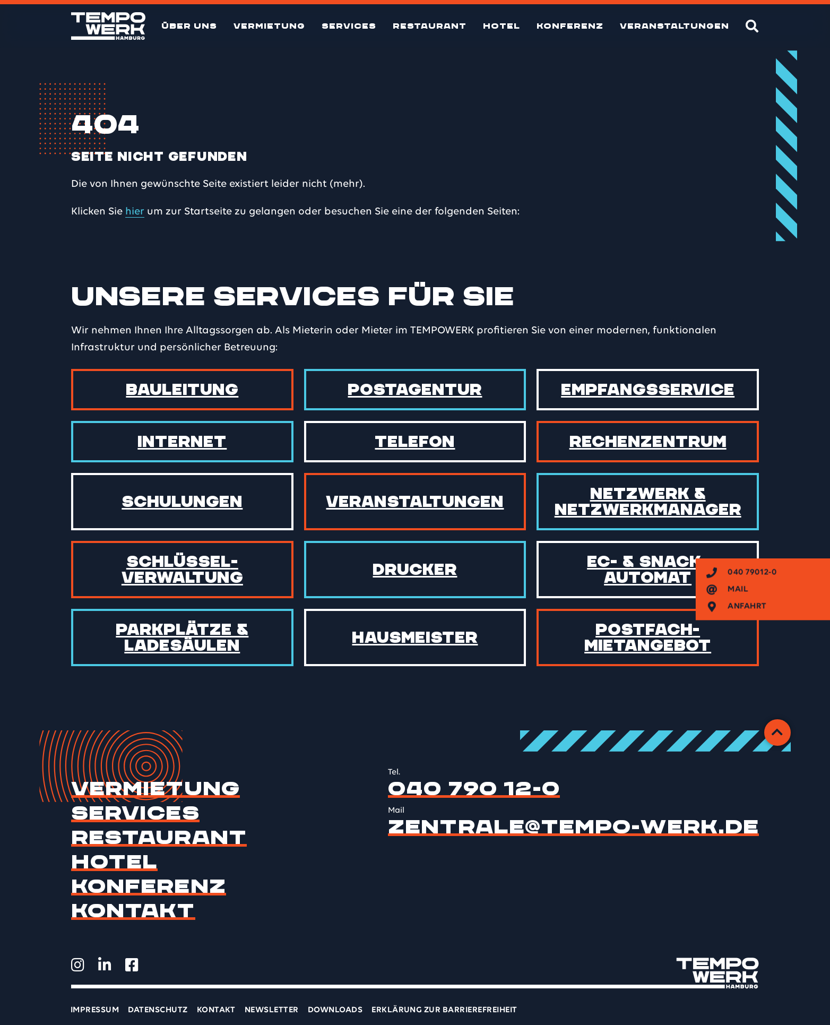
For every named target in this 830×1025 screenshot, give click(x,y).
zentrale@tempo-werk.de (573, 827)
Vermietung (269, 26)
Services (349, 26)
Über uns (189, 26)
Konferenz (570, 26)
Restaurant (429, 26)
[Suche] (752, 26)
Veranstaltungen (674, 26)
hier (134, 211)
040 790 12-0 (474, 788)
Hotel (501, 26)
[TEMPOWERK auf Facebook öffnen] (132, 965)
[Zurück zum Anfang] (777, 732)
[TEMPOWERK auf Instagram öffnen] (78, 965)
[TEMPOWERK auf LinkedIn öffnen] (105, 965)
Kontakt (133, 910)
